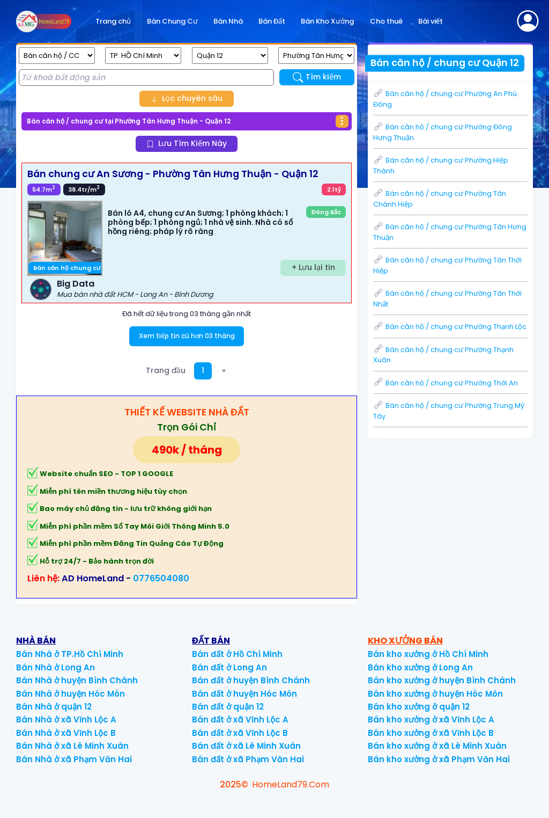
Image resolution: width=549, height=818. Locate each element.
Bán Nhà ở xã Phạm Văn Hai (74, 759)
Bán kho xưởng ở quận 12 (419, 706)
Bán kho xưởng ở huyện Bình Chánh (442, 680)
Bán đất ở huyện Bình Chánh (251, 680)
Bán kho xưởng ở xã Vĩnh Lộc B (431, 733)
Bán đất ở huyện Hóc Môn (244, 693)
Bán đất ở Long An (229, 667)
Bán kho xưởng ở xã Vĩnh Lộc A (431, 719)
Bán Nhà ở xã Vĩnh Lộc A (66, 719)
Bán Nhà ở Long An (55, 667)
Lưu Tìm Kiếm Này (186, 143)
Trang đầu (166, 370)
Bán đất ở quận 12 (228, 706)
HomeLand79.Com (290, 784)
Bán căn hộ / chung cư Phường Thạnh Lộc (449, 327)
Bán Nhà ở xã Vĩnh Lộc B (66, 733)
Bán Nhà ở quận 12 (54, 706)
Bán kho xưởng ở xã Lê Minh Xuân (437, 745)
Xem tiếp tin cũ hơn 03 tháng (187, 335)
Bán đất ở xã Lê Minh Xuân (246, 745)
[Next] (224, 371)
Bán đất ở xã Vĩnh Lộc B (240, 733)
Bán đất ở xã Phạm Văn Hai (248, 759)
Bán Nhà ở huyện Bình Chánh (77, 680)
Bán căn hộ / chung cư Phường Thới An (445, 383)
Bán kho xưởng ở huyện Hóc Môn (435, 693)
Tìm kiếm (317, 77)
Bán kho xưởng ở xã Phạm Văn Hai (439, 759)
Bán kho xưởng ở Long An (420, 667)
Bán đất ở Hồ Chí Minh (237, 654)
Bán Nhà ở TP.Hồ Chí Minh (69, 654)
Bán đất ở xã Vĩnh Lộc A (240, 719)
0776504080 (161, 578)
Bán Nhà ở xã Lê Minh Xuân (72, 745)
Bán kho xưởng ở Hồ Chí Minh (428, 654)
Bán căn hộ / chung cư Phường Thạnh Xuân (443, 355)
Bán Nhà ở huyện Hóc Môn (70, 693)
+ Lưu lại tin (313, 267)
